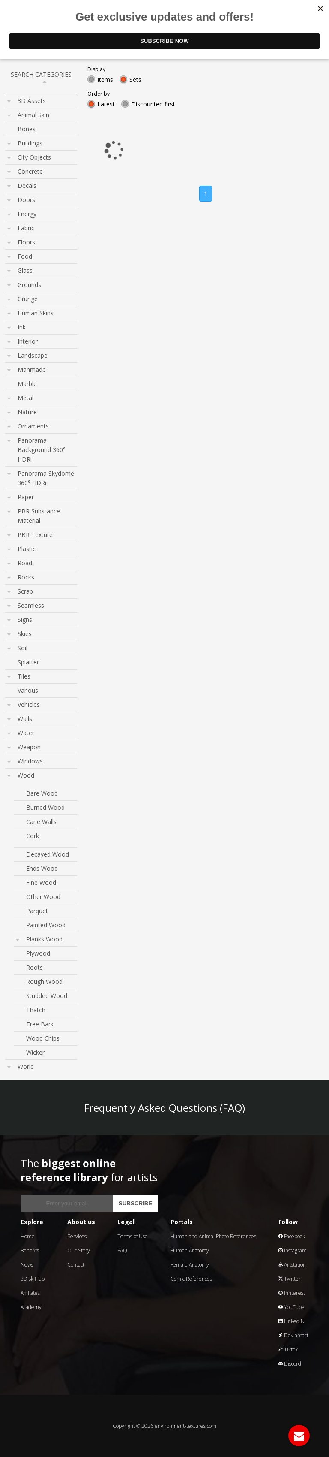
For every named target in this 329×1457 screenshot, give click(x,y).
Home (28, 1236)
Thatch (35, 1010)
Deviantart (293, 1335)
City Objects (34, 157)
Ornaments (33, 426)
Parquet (37, 911)
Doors (26, 200)
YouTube (291, 1307)
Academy (31, 1307)
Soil (22, 648)
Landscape (33, 355)
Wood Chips (43, 1038)
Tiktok (288, 1349)
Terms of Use (132, 1236)
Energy (27, 214)
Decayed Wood (47, 854)
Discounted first (153, 104)
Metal (25, 398)
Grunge (28, 299)
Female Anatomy (189, 1264)
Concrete (30, 171)
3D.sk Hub (33, 1278)
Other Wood (43, 897)
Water (26, 733)
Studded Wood (46, 996)
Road (25, 563)
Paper (26, 497)
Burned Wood (45, 807)
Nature (27, 412)
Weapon (29, 747)
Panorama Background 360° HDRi (42, 449)
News (27, 1264)
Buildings (30, 143)
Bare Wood (42, 793)
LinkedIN (291, 1321)
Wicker (35, 1052)
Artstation (292, 1264)
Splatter (28, 662)
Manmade (32, 369)
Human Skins (36, 313)
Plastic (27, 549)
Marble (27, 384)
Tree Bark (40, 1024)
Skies (25, 634)
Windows (30, 761)
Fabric (26, 228)
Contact (75, 1264)
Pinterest (291, 1293)
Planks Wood (44, 939)
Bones (27, 129)
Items (105, 79)
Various (28, 690)
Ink (22, 327)
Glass (25, 270)
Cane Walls (41, 821)
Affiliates (30, 1293)
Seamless (31, 605)
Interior (28, 341)
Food (25, 256)
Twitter (289, 1278)
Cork (32, 836)
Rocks (26, 577)
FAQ (122, 1250)
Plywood (38, 953)
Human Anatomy (189, 1250)
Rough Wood (44, 981)
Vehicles (29, 704)
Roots (34, 967)
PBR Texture (35, 535)
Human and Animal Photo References (213, 1236)
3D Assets (32, 101)
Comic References (191, 1278)
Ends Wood (42, 868)
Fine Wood (41, 882)
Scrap (25, 591)
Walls (25, 719)
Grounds (29, 285)
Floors (26, 242)
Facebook (291, 1236)
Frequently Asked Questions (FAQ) (164, 1108)
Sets (135, 79)
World (26, 1066)
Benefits (30, 1250)
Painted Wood (46, 925)
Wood (26, 775)
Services (77, 1236)
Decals (27, 185)
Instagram (292, 1250)
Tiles (24, 676)
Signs (25, 619)
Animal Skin (33, 115)
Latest (106, 104)
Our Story (78, 1250)
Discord (289, 1363)
